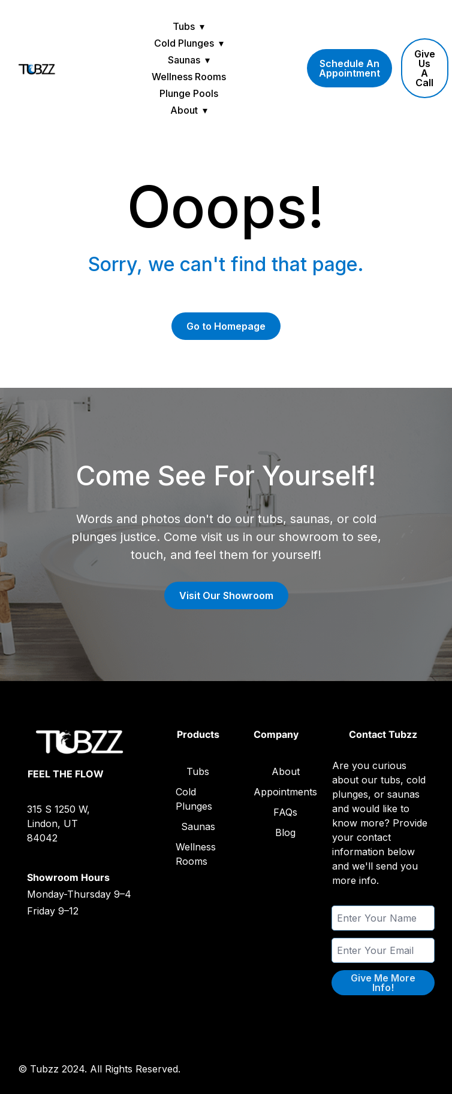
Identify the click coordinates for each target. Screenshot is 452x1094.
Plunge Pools (188, 93)
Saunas (184, 60)
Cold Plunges (184, 43)
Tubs (184, 26)
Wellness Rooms (189, 77)
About (184, 110)
